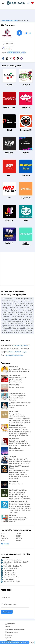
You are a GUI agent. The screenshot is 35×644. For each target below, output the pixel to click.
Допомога (9, 641)
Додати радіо (10, 624)
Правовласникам (11, 632)
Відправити (7, 612)
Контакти (8, 635)
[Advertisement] (17, 14)
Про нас (8, 638)
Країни (7, 626)
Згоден (31, 642)
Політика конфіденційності (14, 629)
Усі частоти (5, 544)
